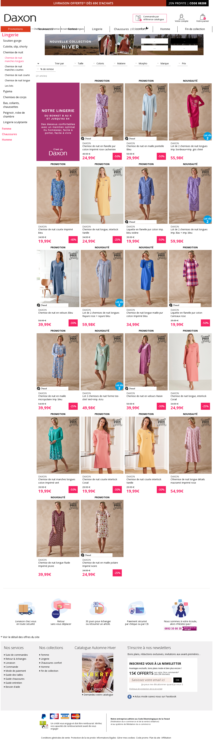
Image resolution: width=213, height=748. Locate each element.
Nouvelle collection (11, 34)
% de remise (47, 74)
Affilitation (179, 743)
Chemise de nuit (41, 34)
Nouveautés (45, 29)
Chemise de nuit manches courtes (14, 74)
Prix (184, 69)
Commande (11, 672)
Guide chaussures (14, 684)
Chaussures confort (51, 668)
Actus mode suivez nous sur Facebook (155, 702)
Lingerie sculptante (15, 128)
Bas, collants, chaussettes (11, 110)
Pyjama (7, 97)
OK (177, 685)
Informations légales (102, 743)
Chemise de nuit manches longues (68, 34)
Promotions (15, 29)
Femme (72, 29)
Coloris (100, 69)
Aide (199, 8)
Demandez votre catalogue (98, 700)
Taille (80, 69)
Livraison (10, 668)
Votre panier (202, 20)
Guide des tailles (14, 680)
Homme (165, 29)
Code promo (146, 743)
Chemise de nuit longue (17, 86)
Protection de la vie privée (75, 743)
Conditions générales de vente (42, 743)
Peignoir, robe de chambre (14, 120)
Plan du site (163, 743)
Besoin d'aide (12, 692)
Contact (208, 8)
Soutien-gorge (12, 46)
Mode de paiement (15, 676)
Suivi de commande (125, 8)
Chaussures (131, 29)
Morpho (143, 69)
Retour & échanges (15, 664)
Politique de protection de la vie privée (145, 694)
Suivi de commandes (16, 660)
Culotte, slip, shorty (15, 52)
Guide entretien (13, 688)
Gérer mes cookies (126, 743)
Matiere (121, 69)
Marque (164, 69)
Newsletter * (180, 8)
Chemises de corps (14, 103)
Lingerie (97, 29)
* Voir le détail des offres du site (16, 642)
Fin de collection (195, 29)
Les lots (9, 91)
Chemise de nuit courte (17, 80)
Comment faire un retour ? (149, 8)
